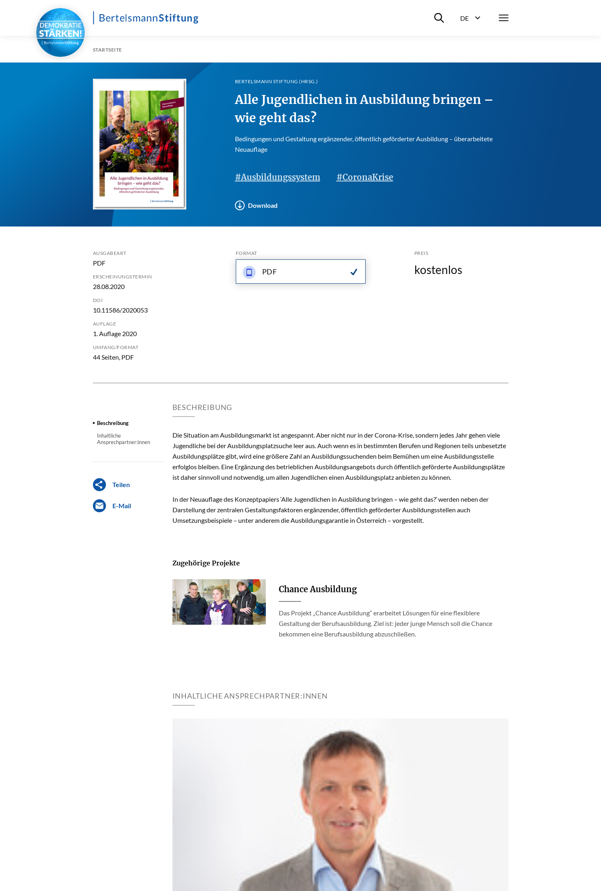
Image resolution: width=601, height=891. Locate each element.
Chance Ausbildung (318, 589)
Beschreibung (113, 423)
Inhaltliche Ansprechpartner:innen (123, 438)
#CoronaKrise (364, 177)
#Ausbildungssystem (277, 177)
